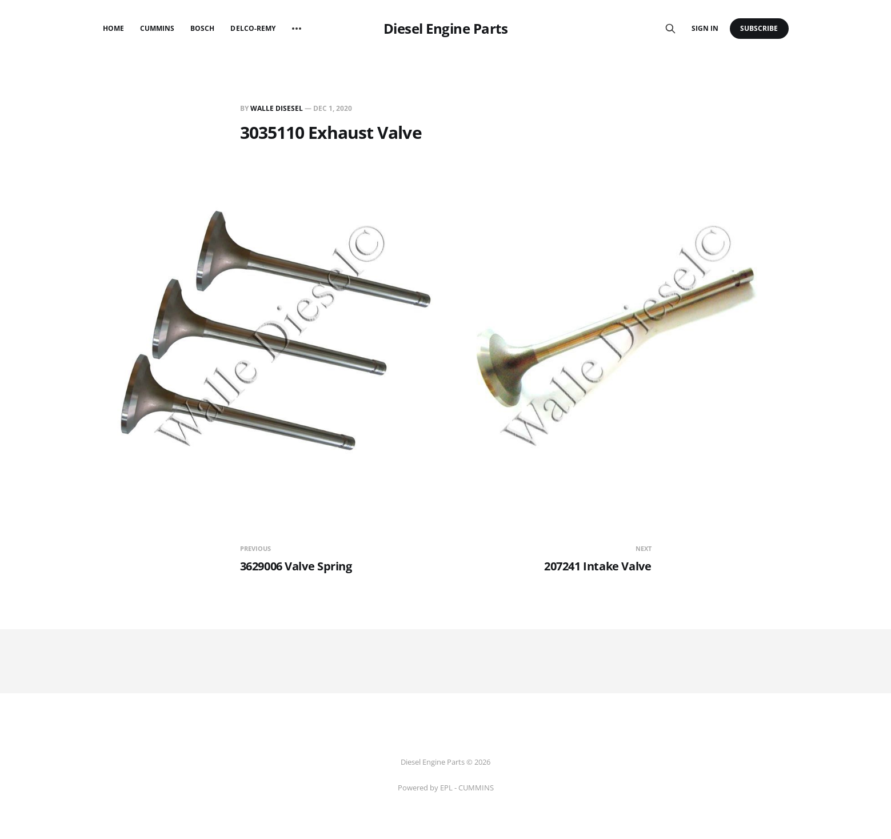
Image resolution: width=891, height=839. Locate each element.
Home (113, 28)
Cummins (157, 28)
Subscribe (759, 28)
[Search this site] (670, 28)
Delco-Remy (252, 28)
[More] (296, 28)
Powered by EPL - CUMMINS (446, 787)
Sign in (705, 28)
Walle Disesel (276, 108)
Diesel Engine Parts (445, 28)
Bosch (202, 28)
